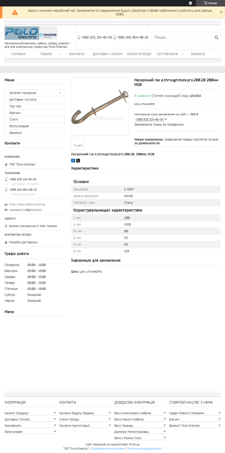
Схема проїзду (139, 54)
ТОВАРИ (46, 54)
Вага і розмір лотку (127, 438)
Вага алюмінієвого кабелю (132, 413)
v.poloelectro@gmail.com (25, 210)
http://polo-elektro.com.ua (27, 204)
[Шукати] (216, 37)
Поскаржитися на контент (107, 448)
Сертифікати (167, 54)
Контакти (76, 54)
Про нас (15, 106)
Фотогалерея (19, 126)
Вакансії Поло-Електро (184, 425)
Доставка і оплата (107, 54)
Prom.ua (134, 444)
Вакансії (198, 54)
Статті (13, 119)
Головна (18, 54)
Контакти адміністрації (74, 425)
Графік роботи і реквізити (186, 413)
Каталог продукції (22, 93)
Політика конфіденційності (144, 448)
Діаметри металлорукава (131, 431)
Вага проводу (123, 425)
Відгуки (14, 113)
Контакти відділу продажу (76, 413)
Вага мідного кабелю (129, 419)
